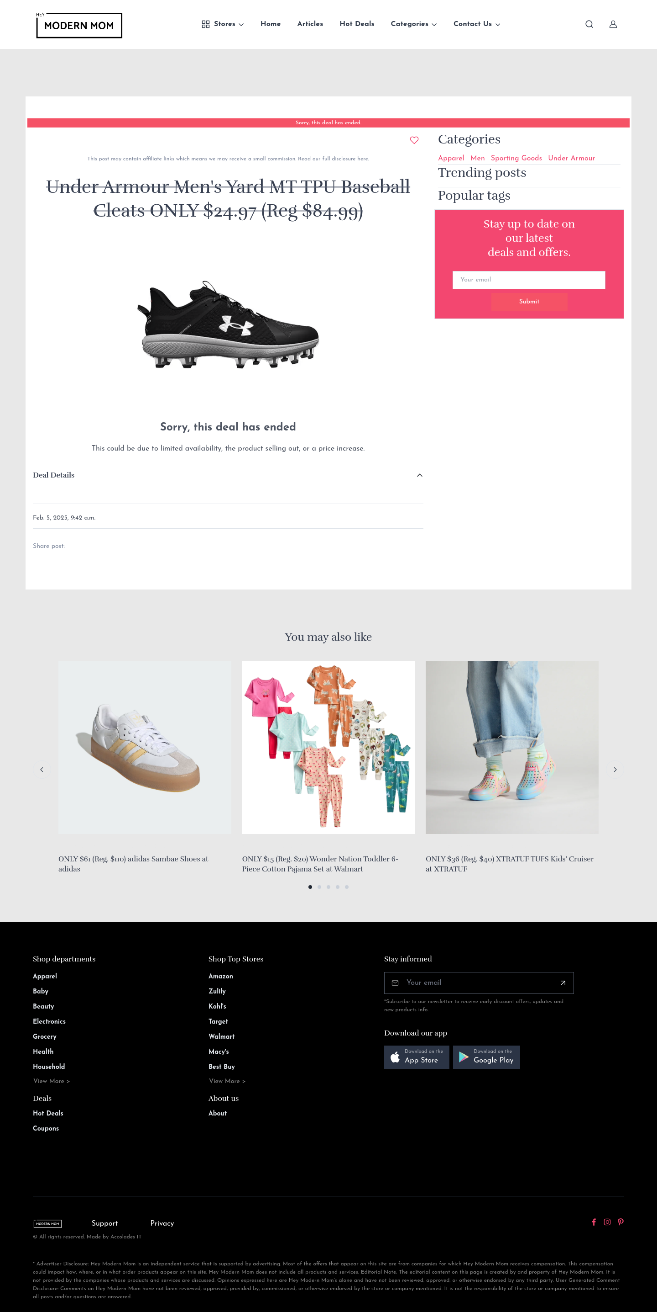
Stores (218, 24)
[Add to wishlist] (414, 140)
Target (218, 1022)
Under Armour (571, 158)
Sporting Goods (516, 158)
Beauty (43, 1007)
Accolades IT (126, 1237)
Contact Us (473, 24)
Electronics (49, 1022)
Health (43, 1052)
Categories (410, 24)
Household (49, 1067)
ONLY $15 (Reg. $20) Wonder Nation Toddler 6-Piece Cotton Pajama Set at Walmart (320, 864)
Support (105, 1223)
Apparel (451, 158)
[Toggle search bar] (589, 24)
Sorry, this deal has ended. (328, 123)
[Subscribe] (563, 983)
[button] (310, 887)
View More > (51, 1081)
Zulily (217, 991)
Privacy (162, 1223)
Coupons (46, 1129)
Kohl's (217, 1007)
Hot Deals (356, 24)
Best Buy (222, 1067)
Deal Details (53, 475)
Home (271, 24)
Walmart (222, 1037)
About (218, 1113)
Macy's (219, 1052)
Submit (529, 301)
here (361, 159)
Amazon (221, 976)
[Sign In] (613, 24)
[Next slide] (615, 769)
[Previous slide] (42, 769)
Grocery (45, 1037)
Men (477, 158)
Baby (40, 991)
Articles (310, 24)
